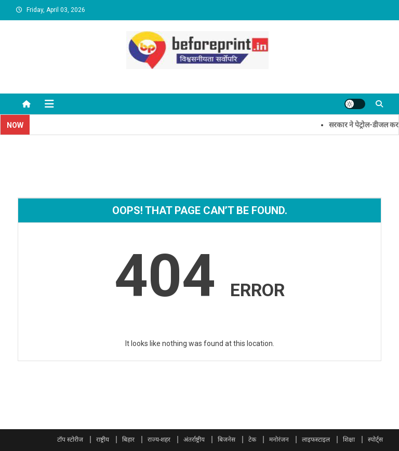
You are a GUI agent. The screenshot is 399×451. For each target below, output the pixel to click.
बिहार (128, 439)
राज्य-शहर (159, 439)
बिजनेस (226, 439)
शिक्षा (349, 439)
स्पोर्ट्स (375, 439)
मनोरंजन (279, 439)
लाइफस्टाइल (316, 439)
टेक (252, 439)
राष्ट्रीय (102, 439)
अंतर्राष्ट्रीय (194, 439)
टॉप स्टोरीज (70, 439)
